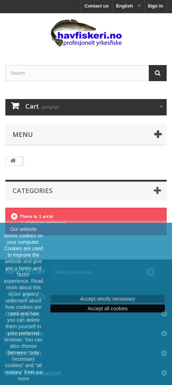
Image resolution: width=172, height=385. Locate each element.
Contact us (97, 6)
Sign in (155, 6)
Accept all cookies (108, 308)
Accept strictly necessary (107, 299)
